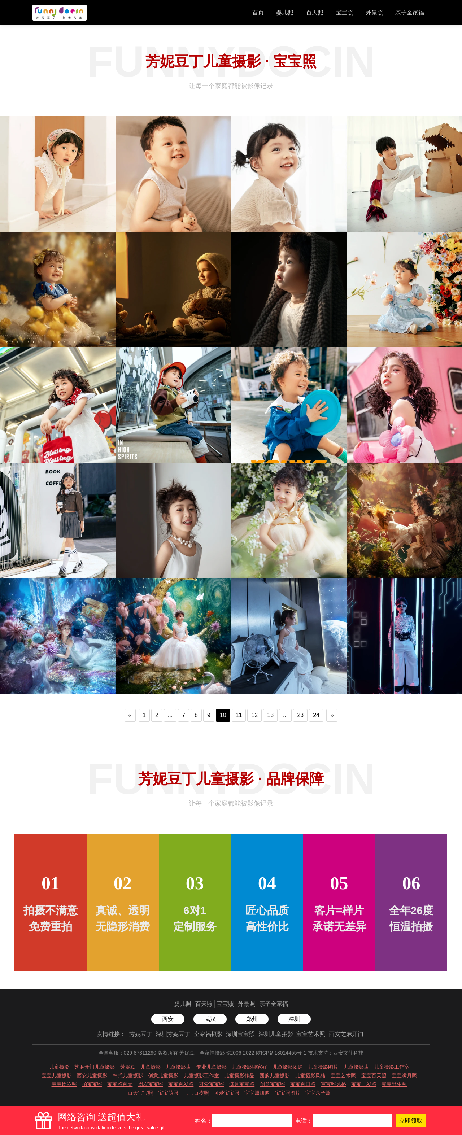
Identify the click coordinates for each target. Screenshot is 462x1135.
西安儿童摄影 (92, 1075)
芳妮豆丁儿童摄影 (140, 1067)
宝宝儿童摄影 (57, 1075)
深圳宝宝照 (240, 1034)
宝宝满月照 (404, 1075)
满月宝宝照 (241, 1084)
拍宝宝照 (92, 1084)
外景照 (374, 12)
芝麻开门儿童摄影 (94, 1067)
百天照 (314, 12)
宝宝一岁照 (363, 1084)
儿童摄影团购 (288, 1067)
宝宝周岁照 (64, 1084)
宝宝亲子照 (318, 1093)
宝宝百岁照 (180, 1084)
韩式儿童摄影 (128, 1075)
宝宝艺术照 (310, 1034)
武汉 (210, 1019)
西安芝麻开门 (346, 1034)
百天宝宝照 (140, 1093)
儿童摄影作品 (239, 1075)
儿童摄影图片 (323, 1067)
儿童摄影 (59, 1067)
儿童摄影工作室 (391, 1067)
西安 (168, 1019)
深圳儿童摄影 (275, 1034)
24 (316, 715)
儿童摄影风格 (310, 1075)
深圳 (294, 1019)
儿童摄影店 (178, 1067)
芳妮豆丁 (140, 1034)
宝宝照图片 (287, 1093)
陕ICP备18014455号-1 (281, 1053)
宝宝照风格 (333, 1084)
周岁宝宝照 (150, 1084)
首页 (258, 12)
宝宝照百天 (119, 1084)
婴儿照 (284, 12)
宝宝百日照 (302, 1084)
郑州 (252, 1019)
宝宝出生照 (394, 1084)
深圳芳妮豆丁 (173, 1034)
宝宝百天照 (374, 1075)
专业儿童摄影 (211, 1067)
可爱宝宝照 (211, 1084)
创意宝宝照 (272, 1084)
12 (254, 715)
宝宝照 (344, 12)
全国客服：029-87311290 (127, 1053)
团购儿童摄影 (275, 1075)
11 (239, 715)
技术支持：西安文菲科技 (335, 1053)
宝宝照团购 (257, 1093)
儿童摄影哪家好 (249, 1067)
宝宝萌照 (168, 1093)
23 (300, 715)
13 (270, 715)
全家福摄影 (208, 1034)
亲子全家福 (409, 12)
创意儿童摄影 (163, 1075)
